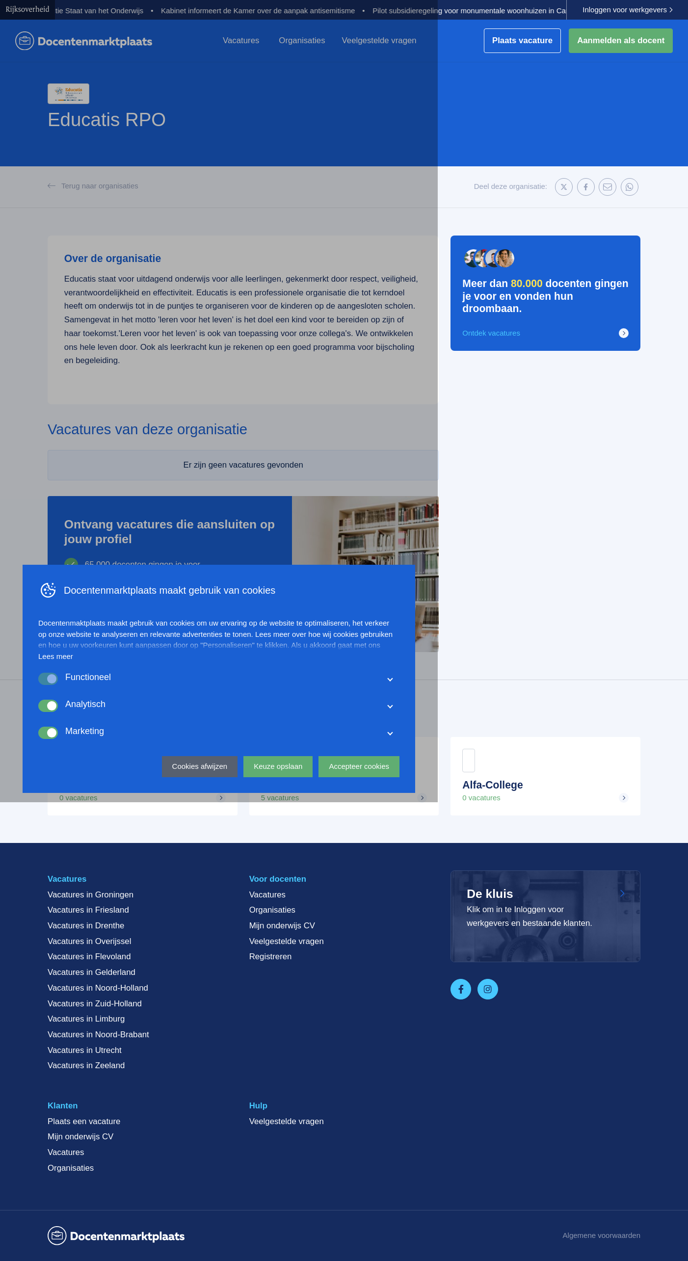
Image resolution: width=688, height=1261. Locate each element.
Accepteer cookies (484, 1219)
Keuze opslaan (403, 1219)
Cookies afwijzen (325, 1219)
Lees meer (180, 1110)
